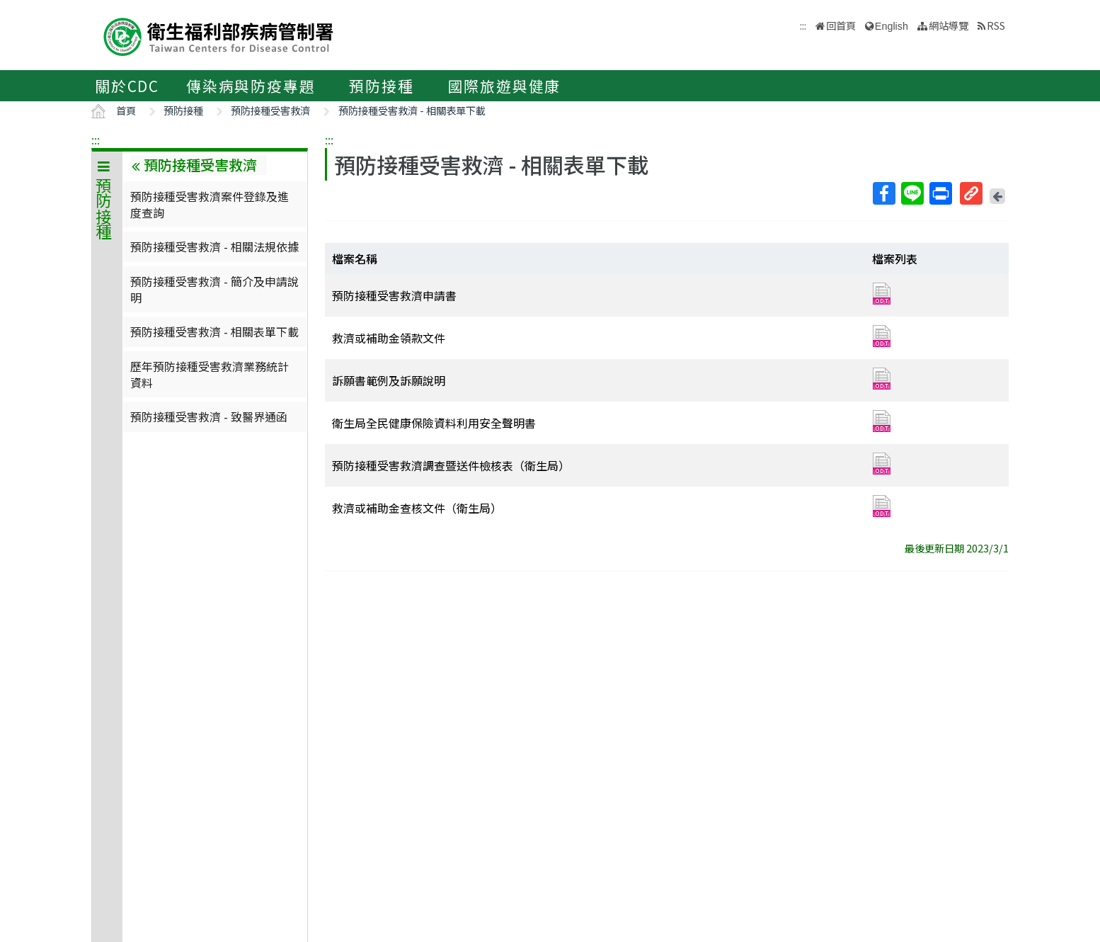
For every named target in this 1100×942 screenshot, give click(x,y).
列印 (940, 193)
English (891, 26)
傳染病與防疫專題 (250, 85)
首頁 (126, 110)
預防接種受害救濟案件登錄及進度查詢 (209, 204)
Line (912, 193)
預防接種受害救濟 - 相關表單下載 (412, 110)
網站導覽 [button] (948, 25)
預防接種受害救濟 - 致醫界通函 (208, 416)
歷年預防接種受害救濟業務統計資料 (209, 374)
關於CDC (127, 85)
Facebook (883, 193)
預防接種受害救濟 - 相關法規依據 (214, 246)
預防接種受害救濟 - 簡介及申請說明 (214, 289)
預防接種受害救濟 (270, 110)
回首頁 (841, 25)
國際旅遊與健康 (504, 85)
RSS (996, 25)
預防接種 (381, 85)
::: (95, 139)
